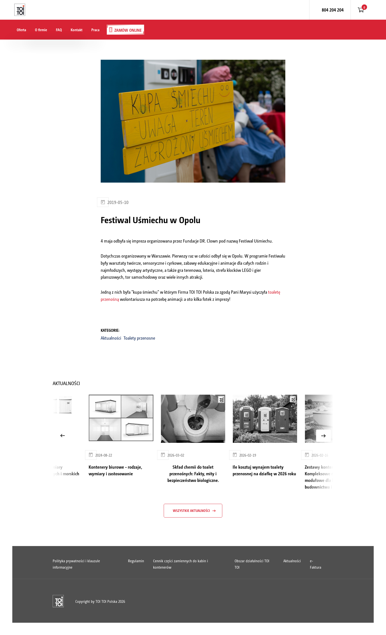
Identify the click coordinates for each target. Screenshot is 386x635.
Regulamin (136, 560)
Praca (95, 29)
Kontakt (76, 29)
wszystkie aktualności (191, 510)
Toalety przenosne (139, 338)
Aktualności (111, 338)
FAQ (59, 29)
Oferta (21, 29)
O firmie (41, 29)
